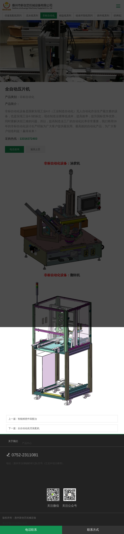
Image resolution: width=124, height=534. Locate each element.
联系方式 (93, 529)
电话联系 (31, 529)
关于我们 (13, 442)
